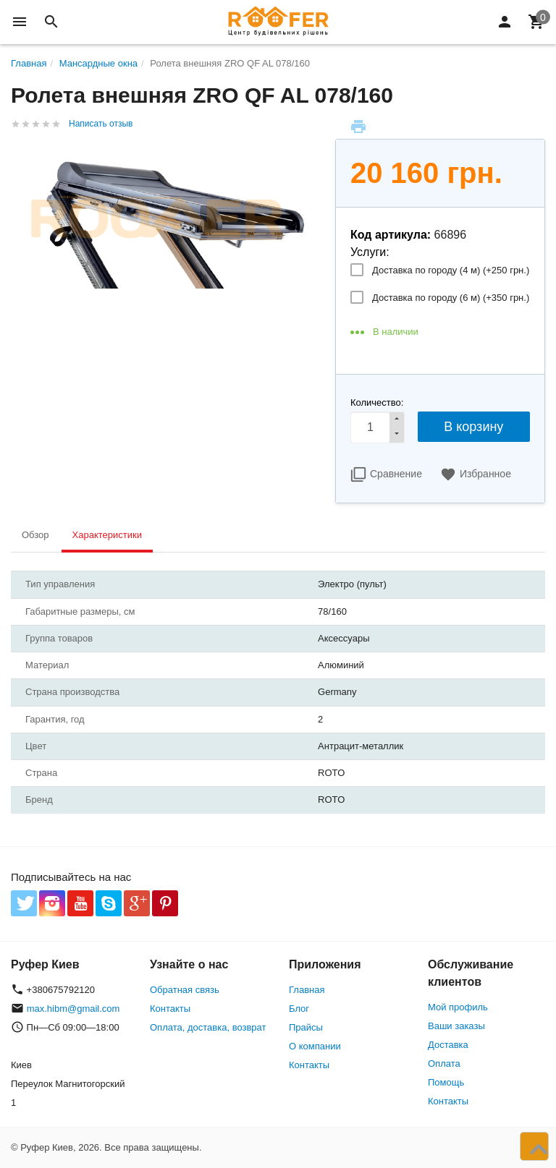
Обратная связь (184, 989)
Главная (306, 989)
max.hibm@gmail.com (73, 1008)
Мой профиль (458, 1007)
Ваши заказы (456, 1025)
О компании (315, 1046)
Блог (299, 1008)
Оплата (444, 1063)
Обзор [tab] (35, 534)
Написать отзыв (100, 124)
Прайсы (306, 1027)
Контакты (170, 1008)
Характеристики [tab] (107, 534)
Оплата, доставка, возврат (208, 1027)
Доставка (448, 1044)
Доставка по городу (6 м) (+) (450, 297)
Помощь (446, 1082)
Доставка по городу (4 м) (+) (450, 270)
